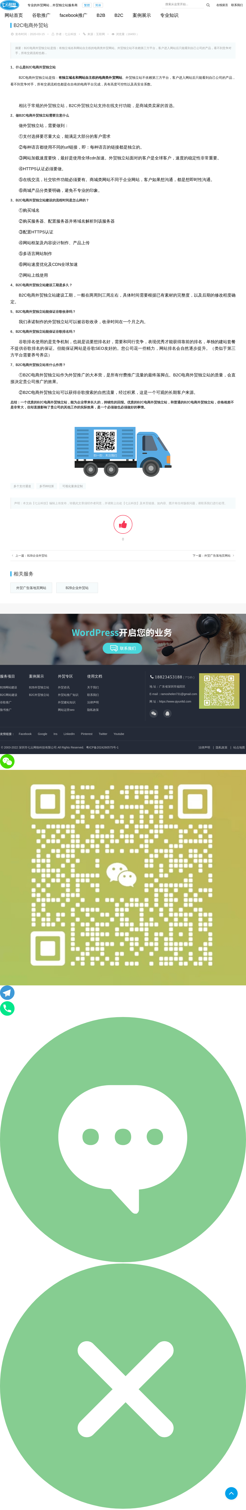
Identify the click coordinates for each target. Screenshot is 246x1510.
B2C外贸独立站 (39, 694)
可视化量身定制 (72, 486)
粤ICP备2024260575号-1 (102, 747)
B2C (118, 15)
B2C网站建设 (8, 694)
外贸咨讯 (64, 687)
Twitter (103, 734)
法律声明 (93, 702)
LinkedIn (69, 734)
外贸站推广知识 (68, 694)
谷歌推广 (41, 15)
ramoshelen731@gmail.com (179, 694)
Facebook (25, 734)
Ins (56, 734)
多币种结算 (46, 486)
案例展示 (142, 15)
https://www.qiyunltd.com (175, 701)
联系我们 (237, 5)
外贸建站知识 (66, 702)
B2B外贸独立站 (39, 687)
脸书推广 (6, 709)
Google (42, 734)
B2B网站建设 (8, 687)
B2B (101, 15)
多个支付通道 (22, 486)
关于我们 (93, 687)
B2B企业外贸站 (77, 588)
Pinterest (86, 734)
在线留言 (222, 5)
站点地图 (239, 747)
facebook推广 (73, 15)
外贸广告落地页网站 (31, 588)
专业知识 (169, 15)
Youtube (119, 734)
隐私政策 (93, 709)
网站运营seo (66, 709)
